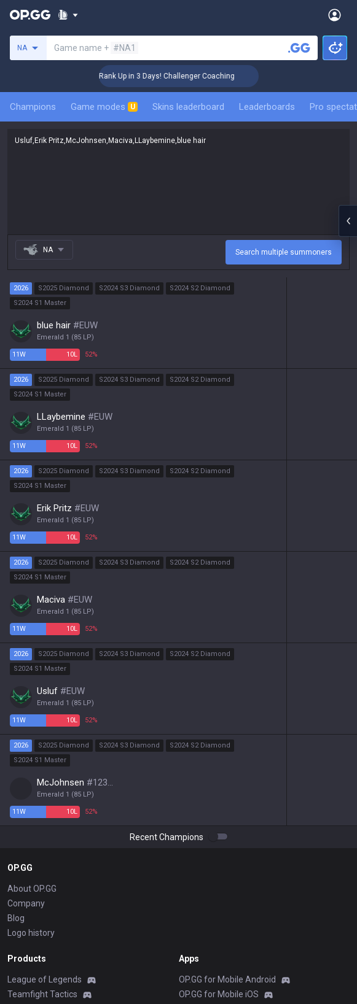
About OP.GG (32, 706)
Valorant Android (212, 855)
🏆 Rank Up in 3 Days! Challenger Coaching (174, 76)
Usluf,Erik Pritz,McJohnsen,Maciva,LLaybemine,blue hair (178, 181)
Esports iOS (201, 958)
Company (26, 720)
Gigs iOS (195, 900)
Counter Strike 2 (38, 914)
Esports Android (210, 944)
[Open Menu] (334, 14)
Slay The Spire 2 (38, 973)
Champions (33, 106)
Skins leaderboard (188, 106)
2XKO (18, 870)
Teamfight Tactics (42, 811)
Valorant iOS (203, 870)
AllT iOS (194, 841)
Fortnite (22, 900)
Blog (16, 735)
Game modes (104, 106)
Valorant (24, 826)
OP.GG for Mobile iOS (219, 811)
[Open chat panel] (348, 221)
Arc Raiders (29, 929)
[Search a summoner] (299, 48)
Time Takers (31, 988)
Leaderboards (267, 106)
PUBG (18, 855)
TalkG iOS (197, 929)
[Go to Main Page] (30, 15)
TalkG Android (206, 914)
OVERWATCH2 (35, 841)
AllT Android (203, 826)
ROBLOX (24, 944)
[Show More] (67, 14)
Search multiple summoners (283, 252)
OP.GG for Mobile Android (227, 796)
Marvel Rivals (32, 885)
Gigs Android (203, 885)
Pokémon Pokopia (42, 958)
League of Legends (44, 796)
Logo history (31, 750)
